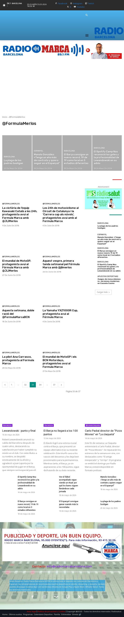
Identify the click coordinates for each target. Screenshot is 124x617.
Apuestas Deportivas (108, 276)
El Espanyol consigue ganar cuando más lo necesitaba (68, 504)
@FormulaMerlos (11, 204)
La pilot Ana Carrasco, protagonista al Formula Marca (18, 360)
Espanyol (38, 151)
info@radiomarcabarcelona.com (69, 566)
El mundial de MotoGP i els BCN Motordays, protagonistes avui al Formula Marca (60, 361)
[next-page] (61, 384)
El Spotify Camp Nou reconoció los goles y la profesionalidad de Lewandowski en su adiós (109, 268)
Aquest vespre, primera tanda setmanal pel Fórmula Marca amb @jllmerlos (61, 264)
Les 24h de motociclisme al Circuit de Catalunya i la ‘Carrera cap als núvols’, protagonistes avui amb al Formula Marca (61, 214)
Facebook (62, 3)
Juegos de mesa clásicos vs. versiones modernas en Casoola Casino (109, 281)
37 (54, 384)
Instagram (77, 3)
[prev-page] (5, 384)
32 (25, 384)
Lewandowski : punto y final (19, 430)
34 (40, 384)
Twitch (91, 3)
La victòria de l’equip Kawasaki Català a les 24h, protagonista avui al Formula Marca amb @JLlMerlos (19, 214)
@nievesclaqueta (93, 425)
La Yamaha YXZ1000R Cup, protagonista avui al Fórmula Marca (60, 314)
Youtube (80, 7)
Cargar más (103, 292)
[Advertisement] (62, 87)
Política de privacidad (47, 612)
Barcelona (9, 157)
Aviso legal (31, 612)
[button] (86, 15)
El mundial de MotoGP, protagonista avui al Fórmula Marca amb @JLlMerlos (16, 265)
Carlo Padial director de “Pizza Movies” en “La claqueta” (103, 432)
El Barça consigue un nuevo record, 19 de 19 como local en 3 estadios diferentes (109, 254)
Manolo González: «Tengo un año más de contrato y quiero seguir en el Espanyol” (109, 240)
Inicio (4, 117)
